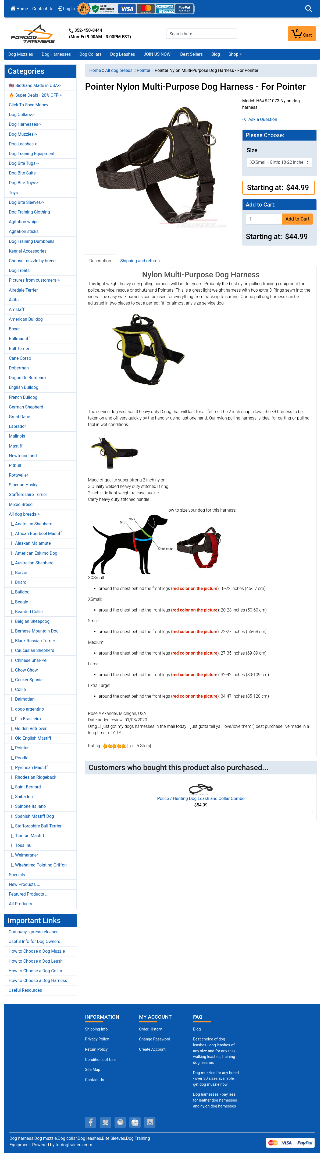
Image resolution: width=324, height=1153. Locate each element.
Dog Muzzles (20, 54)
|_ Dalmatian (22, 699)
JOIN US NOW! (158, 54)
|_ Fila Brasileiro (25, 718)
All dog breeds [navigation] (119, 70)
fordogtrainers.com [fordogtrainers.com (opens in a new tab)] (73, 1144)
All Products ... (23, 903)
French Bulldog (23, 397)
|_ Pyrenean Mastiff (28, 767)
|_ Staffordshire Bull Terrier (35, 826)
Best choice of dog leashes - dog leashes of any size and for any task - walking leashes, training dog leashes (215, 1051)
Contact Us (43, 8)
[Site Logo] (33, 33)
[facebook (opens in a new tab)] (90, 1122)
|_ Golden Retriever (28, 728)
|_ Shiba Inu (21, 796)
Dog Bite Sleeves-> (26, 202)
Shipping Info (96, 1029)
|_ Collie (17, 689)
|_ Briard (17, 582)
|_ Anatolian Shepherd (30, 523)
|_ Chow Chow (23, 670)
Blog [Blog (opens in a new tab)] (215, 54)
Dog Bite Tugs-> (24, 163)
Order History (150, 1029)
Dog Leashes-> (23, 143)
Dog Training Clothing (29, 212)
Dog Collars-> (21, 114)
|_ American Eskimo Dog (33, 553)
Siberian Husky (23, 484)
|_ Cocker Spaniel (26, 679)
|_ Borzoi (18, 572)
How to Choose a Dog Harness (38, 980)
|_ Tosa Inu (20, 845)
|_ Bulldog (19, 592)
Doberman (19, 368)
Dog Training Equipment (32, 153)
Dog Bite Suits (22, 173)
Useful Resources (25, 990)
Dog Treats (19, 270)
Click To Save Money (28, 104)
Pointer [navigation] (143, 70)
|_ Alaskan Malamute (30, 543)
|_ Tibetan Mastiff (26, 835)
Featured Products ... (29, 894)
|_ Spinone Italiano (27, 806)
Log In (66, 8)
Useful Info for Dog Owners (34, 941)
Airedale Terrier (23, 290)
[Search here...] (201, 34)
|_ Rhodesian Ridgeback (32, 777)
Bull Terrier (19, 348)
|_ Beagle (18, 602)
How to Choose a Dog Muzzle (37, 951)
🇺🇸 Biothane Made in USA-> (35, 85)
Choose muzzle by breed (32, 260)
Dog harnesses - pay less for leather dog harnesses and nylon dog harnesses (215, 1100)
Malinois (17, 436)
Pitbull (15, 465)
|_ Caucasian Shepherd (31, 650)
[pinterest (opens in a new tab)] (120, 1122)
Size (252, 150)
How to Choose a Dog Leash (36, 961)
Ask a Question (260, 119)
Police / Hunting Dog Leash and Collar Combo (200, 798)
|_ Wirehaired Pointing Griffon (38, 865)
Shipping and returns (140, 260)
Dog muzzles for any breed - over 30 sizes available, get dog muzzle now (216, 1079)
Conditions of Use (100, 1059)
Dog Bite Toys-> (23, 182)
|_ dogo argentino (26, 709)
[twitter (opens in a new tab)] (105, 1122)
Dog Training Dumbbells (31, 241)
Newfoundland (23, 455)
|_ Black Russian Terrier (32, 640)
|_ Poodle (19, 757)
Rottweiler (18, 475)
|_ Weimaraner (23, 855)
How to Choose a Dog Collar (35, 970)
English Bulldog (23, 387)
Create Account (152, 1049)
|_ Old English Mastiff (30, 738)
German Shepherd (26, 407)
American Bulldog (26, 319)
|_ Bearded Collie (26, 611)
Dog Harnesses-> (25, 124)
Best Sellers (191, 54)
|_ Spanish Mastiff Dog (31, 816)
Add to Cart (297, 219)
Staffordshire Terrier (28, 494)
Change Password (154, 1039)
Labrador (17, 426)
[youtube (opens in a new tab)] (135, 1122)
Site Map (92, 1069)
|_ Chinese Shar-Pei (28, 660)
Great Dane (19, 416)
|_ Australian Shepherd (31, 562)
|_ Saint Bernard (25, 786)
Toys (13, 192)
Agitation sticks (23, 231)
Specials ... (19, 874)
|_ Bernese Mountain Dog (34, 631)
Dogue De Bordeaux (28, 377)
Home (19, 8)
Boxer (14, 328)
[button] (308, 8)
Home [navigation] (95, 70)
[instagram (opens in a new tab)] (149, 1122)
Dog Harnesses (56, 54)
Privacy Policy (97, 1039)
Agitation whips (23, 221)
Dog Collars (91, 54)
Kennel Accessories (28, 251)
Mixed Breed (21, 504)
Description (100, 260)
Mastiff (16, 446)
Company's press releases (33, 931)
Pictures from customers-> (34, 280)
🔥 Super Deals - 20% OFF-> (35, 95)
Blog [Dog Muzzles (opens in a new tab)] (197, 1029)
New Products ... (24, 884)
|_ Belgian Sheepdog (29, 621)
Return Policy (96, 1049)
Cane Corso (20, 358)
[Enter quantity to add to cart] (264, 219)
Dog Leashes (122, 54)
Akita (14, 299)
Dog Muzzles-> (23, 134)
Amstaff (16, 309)
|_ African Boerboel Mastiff (35, 533)
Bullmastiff (19, 338)
